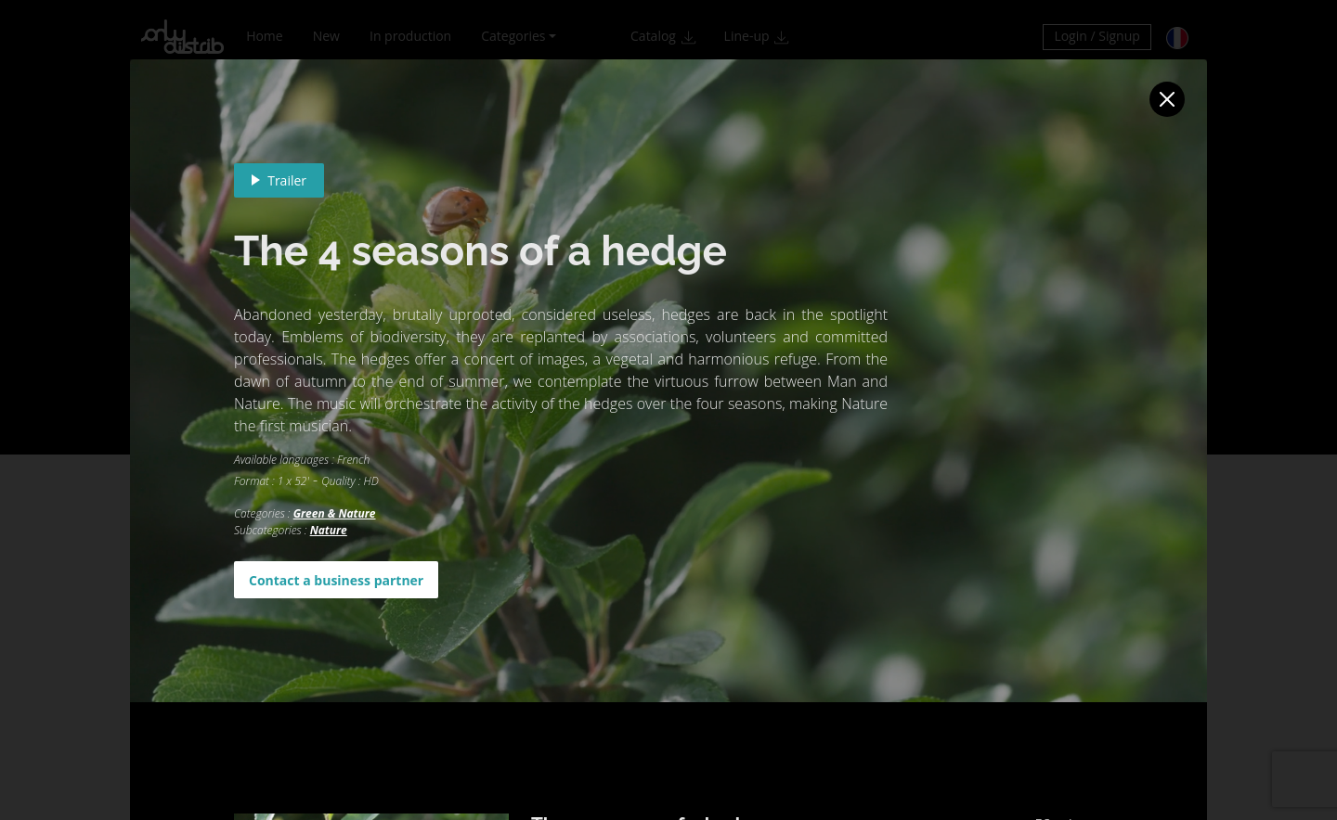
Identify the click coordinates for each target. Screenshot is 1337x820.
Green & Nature (334, 513)
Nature (328, 530)
